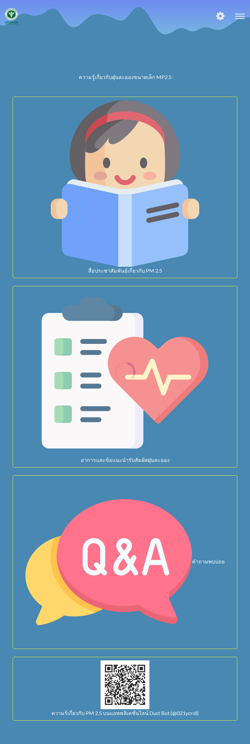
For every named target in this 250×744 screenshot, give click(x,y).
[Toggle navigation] (240, 16)
